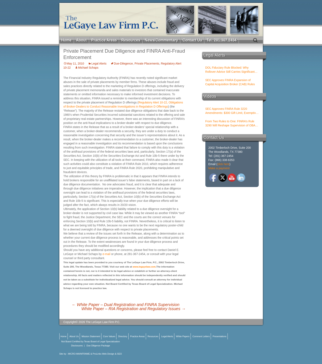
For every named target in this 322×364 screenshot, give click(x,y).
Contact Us (192, 40)
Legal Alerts (98, 63)
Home (66, 40)
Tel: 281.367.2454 (222, 40)
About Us (74, 336)
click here (223, 164)
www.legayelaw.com (144, 266)
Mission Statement (91, 336)
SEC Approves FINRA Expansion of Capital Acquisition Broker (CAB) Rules (230, 82)
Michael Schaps (88, 67)
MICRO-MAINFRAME (79, 354)
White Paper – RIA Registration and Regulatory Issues (133, 309)
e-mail (106, 254)
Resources (130, 40)
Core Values (109, 336)
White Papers (183, 336)
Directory (122, 336)
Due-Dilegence (123, 63)
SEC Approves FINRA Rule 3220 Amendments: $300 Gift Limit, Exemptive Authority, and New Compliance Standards (231, 111)
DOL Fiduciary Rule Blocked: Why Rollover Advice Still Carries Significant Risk (230, 70)
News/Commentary (161, 40)
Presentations (219, 336)
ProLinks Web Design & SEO (107, 354)
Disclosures (77, 345)
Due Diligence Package (98, 345)
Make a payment (219, 168)
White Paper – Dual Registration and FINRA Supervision (125, 304)
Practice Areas (104, 40)
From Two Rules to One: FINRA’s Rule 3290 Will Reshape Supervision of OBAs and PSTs (231, 123)
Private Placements (147, 63)
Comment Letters (201, 336)
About (81, 40)
